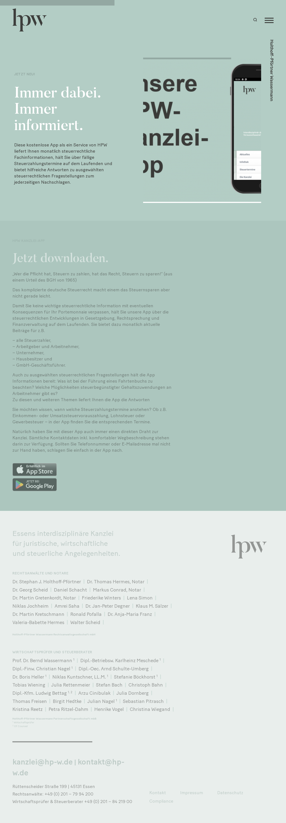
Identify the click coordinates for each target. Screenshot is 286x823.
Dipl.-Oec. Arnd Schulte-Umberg (114, 668)
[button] (255, 20)
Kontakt (157, 792)
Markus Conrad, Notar (117, 590)
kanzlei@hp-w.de (42, 762)
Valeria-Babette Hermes (38, 622)
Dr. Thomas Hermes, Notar (115, 581)
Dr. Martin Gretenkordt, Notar (44, 598)
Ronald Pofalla (86, 614)
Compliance (161, 801)
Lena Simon (140, 598)
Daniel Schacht (70, 590)
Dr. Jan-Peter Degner (107, 606)
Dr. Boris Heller (29, 677)
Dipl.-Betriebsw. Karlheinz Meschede (120, 660)
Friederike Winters (101, 598)
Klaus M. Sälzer (152, 606)
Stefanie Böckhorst (136, 677)
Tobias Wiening (28, 685)
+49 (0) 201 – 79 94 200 (69, 794)
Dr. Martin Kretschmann (38, 614)
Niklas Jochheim (30, 606)
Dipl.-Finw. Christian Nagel (42, 668)
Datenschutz (230, 792)
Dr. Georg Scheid (30, 590)
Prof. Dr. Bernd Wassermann (43, 660)
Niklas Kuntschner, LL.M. (80, 677)
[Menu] (269, 20)
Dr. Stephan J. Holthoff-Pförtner (46, 581)
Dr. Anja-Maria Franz (130, 614)
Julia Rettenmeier (70, 685)
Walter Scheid (85, 622)
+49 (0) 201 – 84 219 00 (108, 801)
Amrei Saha (67, 606)
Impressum (191, 792)
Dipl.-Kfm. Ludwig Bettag (42, 693)
